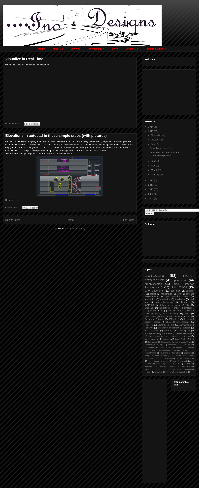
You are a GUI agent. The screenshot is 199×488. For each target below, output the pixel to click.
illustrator (168, 330)
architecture (154, 275)
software (148, 372)
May (153, 165)
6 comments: (11, 207)
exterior (190, 290)
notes (187, 313)
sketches (184, 302)
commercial (149, 347)
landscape (189, 308)
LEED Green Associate (177, 322)
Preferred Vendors (156, 48)
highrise (174, 355)
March (154, 170)
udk (167, 372)
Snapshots (150, 308)
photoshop (180, 280)
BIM (187, 305)
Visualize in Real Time (24, 59)
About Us (58, 48)
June (154, 161)
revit (179, 294)
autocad (186, 328)
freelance (180, 299)
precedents (167, 333)
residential (160, 369)
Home (41, 48)
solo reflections (154, 290)
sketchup (149, 305)
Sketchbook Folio (166, 325)
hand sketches (152, 330)
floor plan (176, 353)
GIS (188, 316)
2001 (151, 198)
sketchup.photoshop (181, 336)
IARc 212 (174, 319)
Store (115, 48)
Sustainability (166, 342)
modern (166, 361)
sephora (171, 369)
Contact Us (132, 48)
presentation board (185, 333)
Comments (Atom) (76, 228)
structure (158, 372)
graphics (187, 353)
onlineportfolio (151, 333)
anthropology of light (154, 345)
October (155, 139)
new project (161, 364)
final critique (164, 308)
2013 (151, 131)
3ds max (175, 290)
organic (176, 364)
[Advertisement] (169, 91)
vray (163, 316)
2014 (151, 126)
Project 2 (149, 325)
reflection (148, 369)
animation (165, 299)
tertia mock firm (152, 339)
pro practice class (177, 296)
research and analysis (158, 336)
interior (177, 308)
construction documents (171, 347)
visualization (150, 316)
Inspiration (150, 299)
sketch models (185, 369)
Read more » (11, 200)
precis (172, 366)
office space (184, 330)
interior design (153, 361)
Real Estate (152, 342)
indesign (168, 358)
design (153, 294)
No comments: (12, 123)
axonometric (173, 345)
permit (187, 364)
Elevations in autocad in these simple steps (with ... (165, 154)
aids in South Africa (183, 342)
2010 (151, 189)
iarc (184, 355)
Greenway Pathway (154, 319)
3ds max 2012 (175, 311)
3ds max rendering (170, 305)
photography (150, 366)
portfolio (152, 311)
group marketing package (156, 355)
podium (163, 366)
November (156, 135)
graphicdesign (153, 284)
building (187, 345)
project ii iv (185, 366)
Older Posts (127, 219)
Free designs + (96, 48)
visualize (167, 339)
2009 (151, 194)
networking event (180, 361)
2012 (151, 180)
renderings (166, 294)
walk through (175, 316)
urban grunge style (179, 372)
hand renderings (171, 313)
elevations (164, 353)
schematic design (164, 302)
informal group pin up (184, 358)
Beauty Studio (180, 339)
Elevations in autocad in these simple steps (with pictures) (56, 136)
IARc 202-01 (179, 287)
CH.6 (192, 339)
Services (75, 48)
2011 (151, 185)
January (155, 174)
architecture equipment (168, 328)
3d (162, 311)
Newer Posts (12, 219)
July (153, 144)
